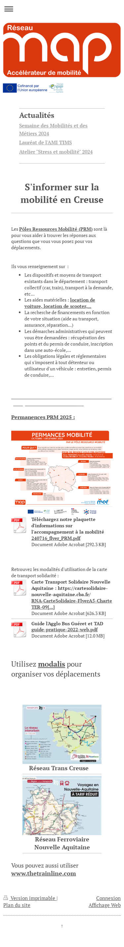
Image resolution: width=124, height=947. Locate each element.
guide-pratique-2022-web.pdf (64, 629)
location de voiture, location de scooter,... (59, 303)
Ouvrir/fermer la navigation (62, 9)
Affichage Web (105, 905)
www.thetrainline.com (43, 873)
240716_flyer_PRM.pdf (55, 538)
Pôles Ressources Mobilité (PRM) (56, 229)
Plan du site (16, 905)
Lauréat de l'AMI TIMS (45, 142)
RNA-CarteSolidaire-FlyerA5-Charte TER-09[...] (71, 603)
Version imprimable (30, 898)
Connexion (108, 898)
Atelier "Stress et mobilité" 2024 (56, 151)
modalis (51, 664)
